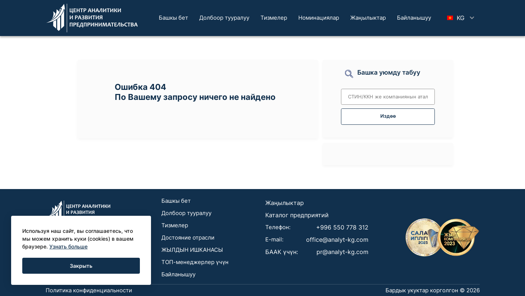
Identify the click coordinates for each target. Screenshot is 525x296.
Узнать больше (68, 246)
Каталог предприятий (297, 215)
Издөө (388, 116)
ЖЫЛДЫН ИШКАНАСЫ (192, 249)
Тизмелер (273, 17)
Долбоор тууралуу (224, 17)
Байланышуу (414, 17)
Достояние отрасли (187, 237)
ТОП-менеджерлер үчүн (195, 262)
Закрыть (81, 266)
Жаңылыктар (368, 17)
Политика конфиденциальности (89, 290)
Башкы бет (173, 17)
